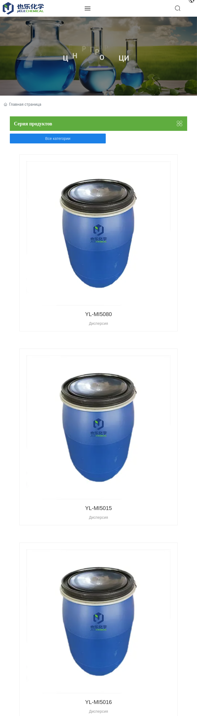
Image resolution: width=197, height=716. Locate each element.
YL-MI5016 (98, 702)
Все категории (57, 138)
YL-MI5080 (98, 314)
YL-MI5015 (98, 508)
